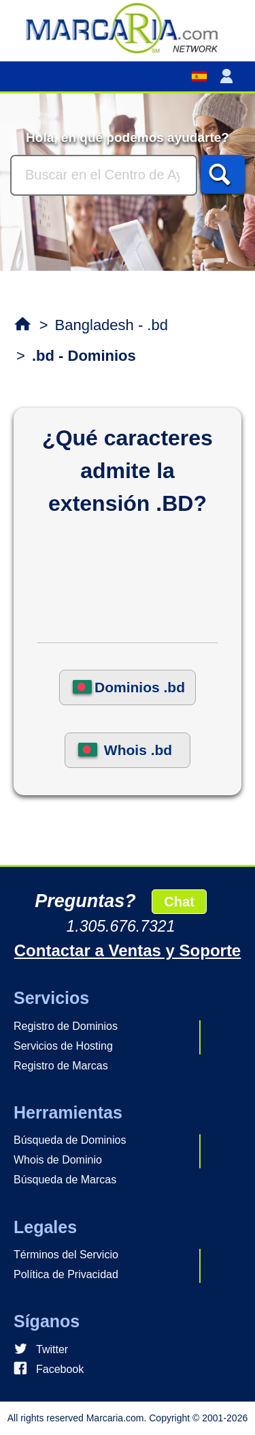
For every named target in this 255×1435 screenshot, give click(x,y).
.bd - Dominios (84, 355)
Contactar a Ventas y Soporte (127, 950)
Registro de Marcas (61, 1065)
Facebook (60, 1369)
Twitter (52, 1349)
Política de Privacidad (66, 1274)
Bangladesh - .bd (111, 325)
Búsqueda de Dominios (70, 1140)
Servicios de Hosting (63, 1046)
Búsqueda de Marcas (65, 1179)
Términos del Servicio (66, 1254)
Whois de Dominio (58, 1160)
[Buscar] (103, 175)
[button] (229, 76)
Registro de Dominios (66, 1026)
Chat (179, 901)
